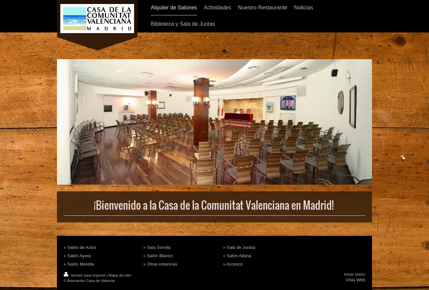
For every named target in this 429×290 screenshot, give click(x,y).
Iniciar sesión (354, 274)
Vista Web (355, 279)
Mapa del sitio (120, 275)
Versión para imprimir (85, 275)
